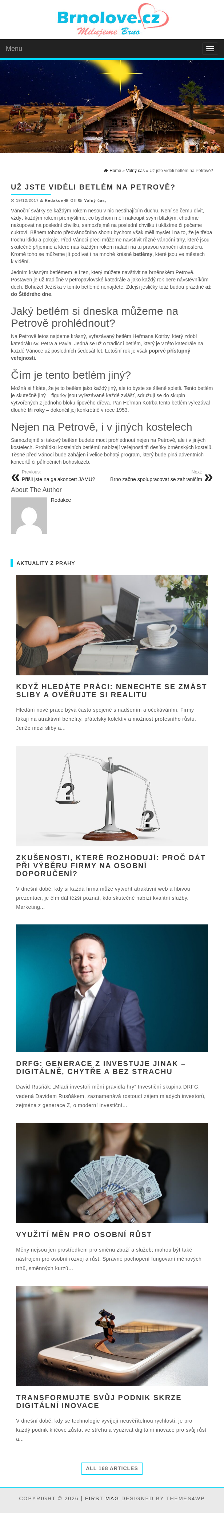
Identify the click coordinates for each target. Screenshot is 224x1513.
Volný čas (94, 200)
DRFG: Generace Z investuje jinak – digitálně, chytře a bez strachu (101, 1067)
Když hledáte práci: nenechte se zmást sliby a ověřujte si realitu (111, 691)
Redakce (54, 200)
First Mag (102, 1498)
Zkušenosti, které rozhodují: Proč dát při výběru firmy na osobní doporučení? (111, 866)
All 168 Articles (112, 1468)
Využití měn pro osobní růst (84, 1235)
